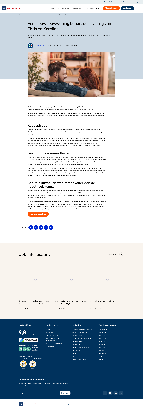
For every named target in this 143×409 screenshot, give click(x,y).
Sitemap (61, 404)
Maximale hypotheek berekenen (82, 329)
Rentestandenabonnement (80, 347)
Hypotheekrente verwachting (81, 338)
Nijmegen (102, 350)
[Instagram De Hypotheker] (121, 393)
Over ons (116, 2)
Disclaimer (53, 404)
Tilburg (101, 356)
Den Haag (102, 335)
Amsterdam (103, 332)
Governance (49, 353)
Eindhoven (102, 341)
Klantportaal (108, 2)
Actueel (74, 353)
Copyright (68, 404)
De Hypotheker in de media (54, 350)
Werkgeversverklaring (79, 359)
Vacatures (130, 2)
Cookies (45, 404)
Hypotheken (76, 8)
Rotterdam (102, 353)
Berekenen (66, 8)
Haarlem (102, 344)
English (138, 2)
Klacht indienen (50, 346)
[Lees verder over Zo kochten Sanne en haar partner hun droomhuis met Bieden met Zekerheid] (36, 285)
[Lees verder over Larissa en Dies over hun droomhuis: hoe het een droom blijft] (71, 285)
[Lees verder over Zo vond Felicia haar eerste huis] (107, 285)
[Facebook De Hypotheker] (105, 393)
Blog (73, 356)
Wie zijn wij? (49, 332)
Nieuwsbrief (76, 344)
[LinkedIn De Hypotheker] (115, 393)
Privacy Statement (79, 404)
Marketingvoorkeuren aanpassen (96, 404)
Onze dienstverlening (52, 335)
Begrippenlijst (76, 350)
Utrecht (101, 359)
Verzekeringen (77, 341)
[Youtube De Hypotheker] (110, 393)
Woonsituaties (56, 8)
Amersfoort (103, 329)
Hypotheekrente (88, 8)
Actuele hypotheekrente (79, 332)
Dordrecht (102, 338)
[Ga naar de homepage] (28, 404)
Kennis (98, 8)
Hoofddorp (102, 347)
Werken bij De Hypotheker (54, 343)
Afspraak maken (77, 335)
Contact (123, 2)
